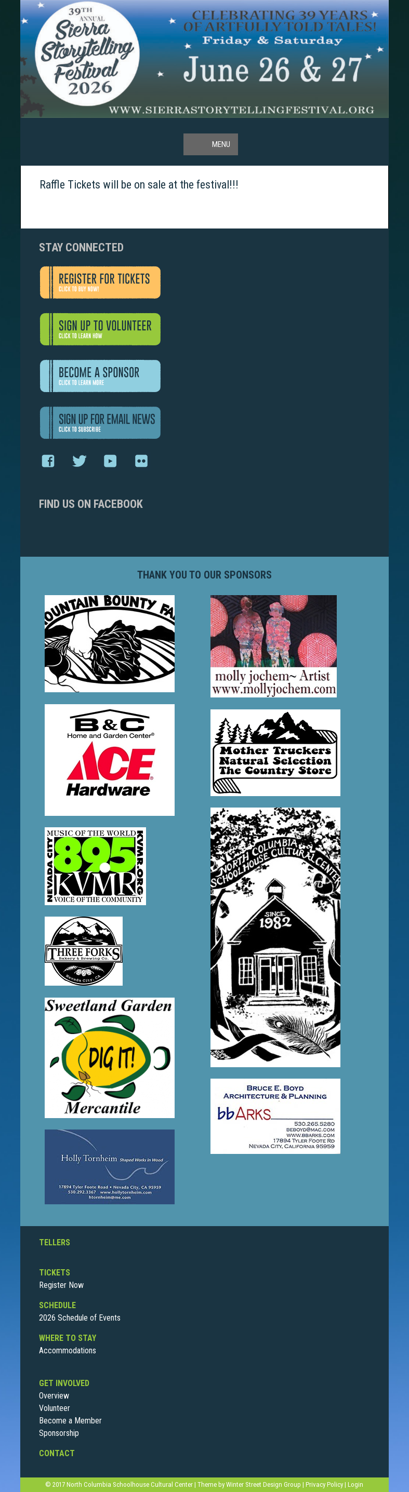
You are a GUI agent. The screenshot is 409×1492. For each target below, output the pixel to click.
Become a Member (70, 1421)
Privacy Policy (324, 1484)
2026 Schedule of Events (80, 1318)
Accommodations (67, 1350)
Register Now (61, 1285)
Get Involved (64, 1383)
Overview (54, 1396)
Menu (221, 144)
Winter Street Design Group (263, 1484)
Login (355, 1484)
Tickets (54, 1273)
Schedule (57, 1305)
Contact (57, 1453)
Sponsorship (59, 1433)
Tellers (54, 1242)
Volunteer (54, 1408)
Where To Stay (67, 1338)
